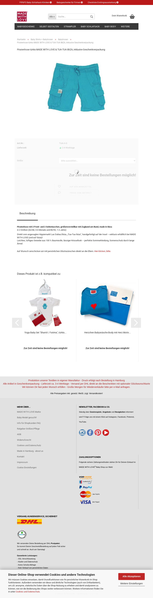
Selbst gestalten (49, 26)
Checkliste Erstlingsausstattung (103, 2)
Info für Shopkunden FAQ (28, 423)
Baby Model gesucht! (27, 417)
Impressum (22, 462)
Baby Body (110, 26)
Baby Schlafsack (90, 26)
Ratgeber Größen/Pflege (28, 428)
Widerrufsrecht (24, 440)
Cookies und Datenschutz (28, 591)
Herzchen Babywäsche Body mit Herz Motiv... (107, 332)
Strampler (70, 26)
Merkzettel (82, 7)
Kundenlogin (64, 7)
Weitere (125, 26)
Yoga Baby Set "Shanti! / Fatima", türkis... (45, 332)
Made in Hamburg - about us (30, 451)
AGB (19, 434)
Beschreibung (27, 213)
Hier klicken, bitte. (102, 251)
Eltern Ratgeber (27, 7)
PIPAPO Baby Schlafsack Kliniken (35, 2)
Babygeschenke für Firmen (70, 2)
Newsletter (46, 7)
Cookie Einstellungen (27, 467)
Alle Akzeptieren (131, 576)
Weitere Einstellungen (131, 583)
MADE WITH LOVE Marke (29, 412)
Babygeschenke (26, 26)
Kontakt (20, 456)
